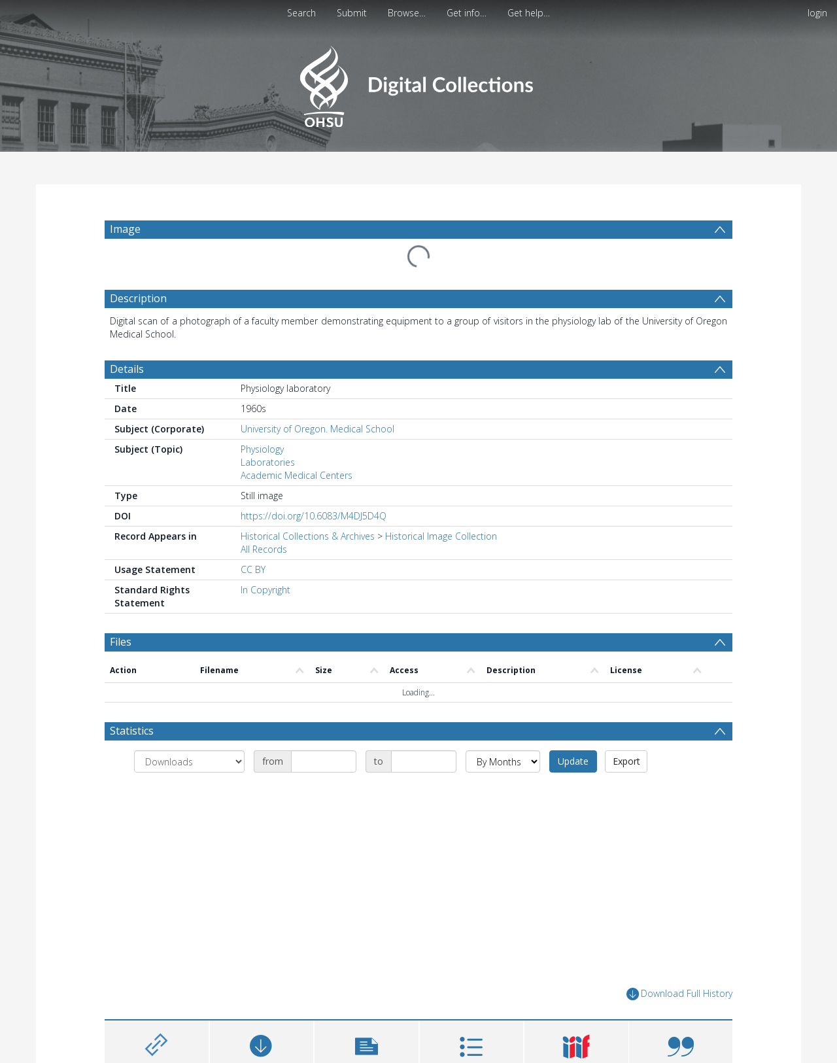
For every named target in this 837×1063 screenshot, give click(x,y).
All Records (264, 549)
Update (573, 761)
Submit (352, 13)
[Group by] (189, 761)
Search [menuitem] (301, 13)
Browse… (407, 13)
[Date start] (323, 761)
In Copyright (265, 590)
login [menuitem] (817, 13)
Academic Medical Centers (296, 475)
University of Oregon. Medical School (317, 429)
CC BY (253, 569)
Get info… (467, 13)
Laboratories (268, 462)
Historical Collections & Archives (308, 536)
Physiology (262, 449)
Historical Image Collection (441, 536)
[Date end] (423, 761)
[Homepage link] (418, 82)
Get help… (528, 13)
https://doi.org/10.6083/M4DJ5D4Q (313, 516)
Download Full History (679, 994)
